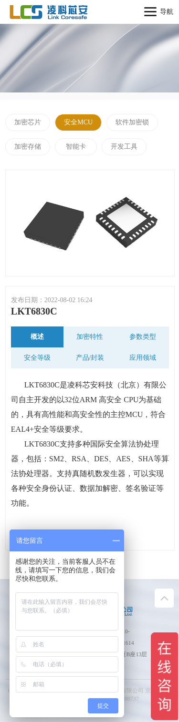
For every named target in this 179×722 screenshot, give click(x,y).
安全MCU (78, 122)
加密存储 (27, 146)
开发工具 (124, 146)
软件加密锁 (132, 122)
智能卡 (76, 146)
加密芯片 (27, 122)
